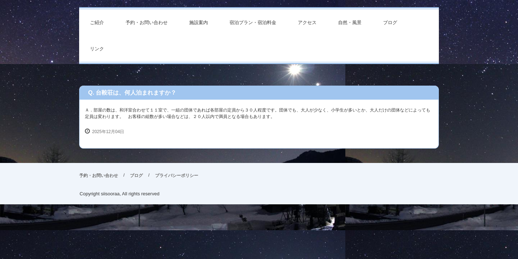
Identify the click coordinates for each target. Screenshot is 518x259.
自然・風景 (350, 22)
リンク (97, 48)
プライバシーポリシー (176, 175)
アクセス (307, 22)
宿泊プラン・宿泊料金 (253, 22)
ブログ (390, 22)
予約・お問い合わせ (147, 22)
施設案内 (198, 22)
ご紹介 (97, 22)
